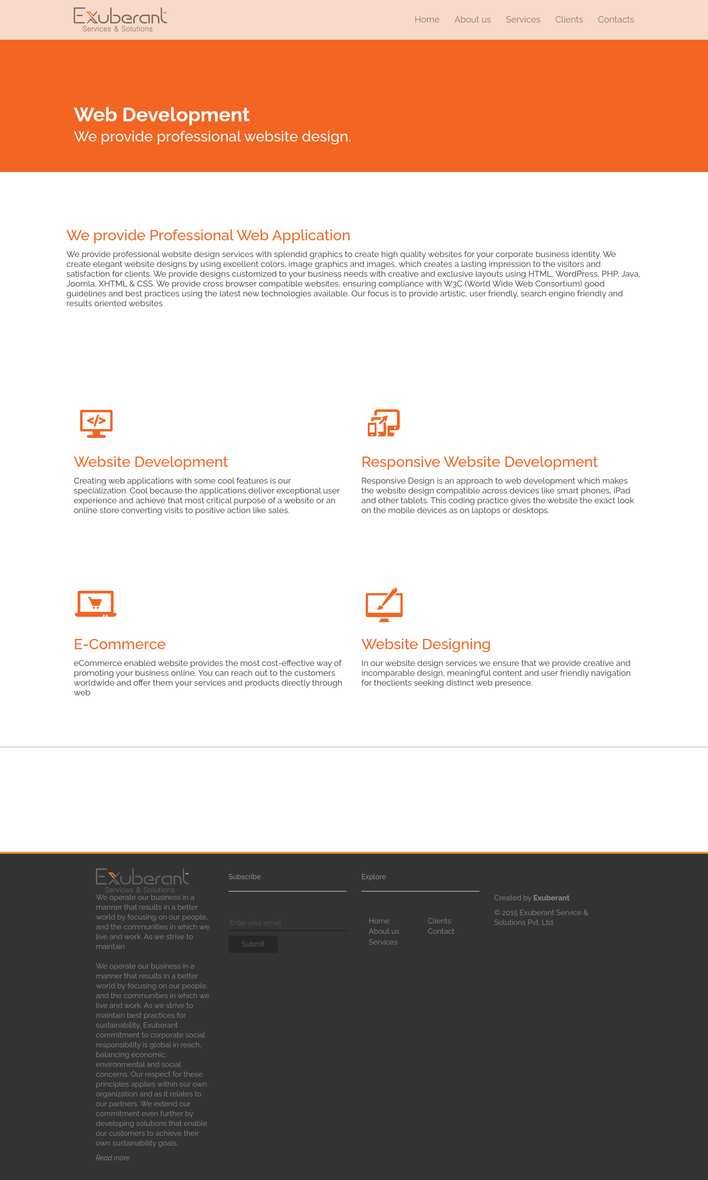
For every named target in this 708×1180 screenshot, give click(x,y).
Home (427, 19)
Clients (569, 19)
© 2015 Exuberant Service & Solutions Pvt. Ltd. (541, 917)
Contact (441, 931)
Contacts (616, 19)
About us (472, 19)
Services (523, 19)
